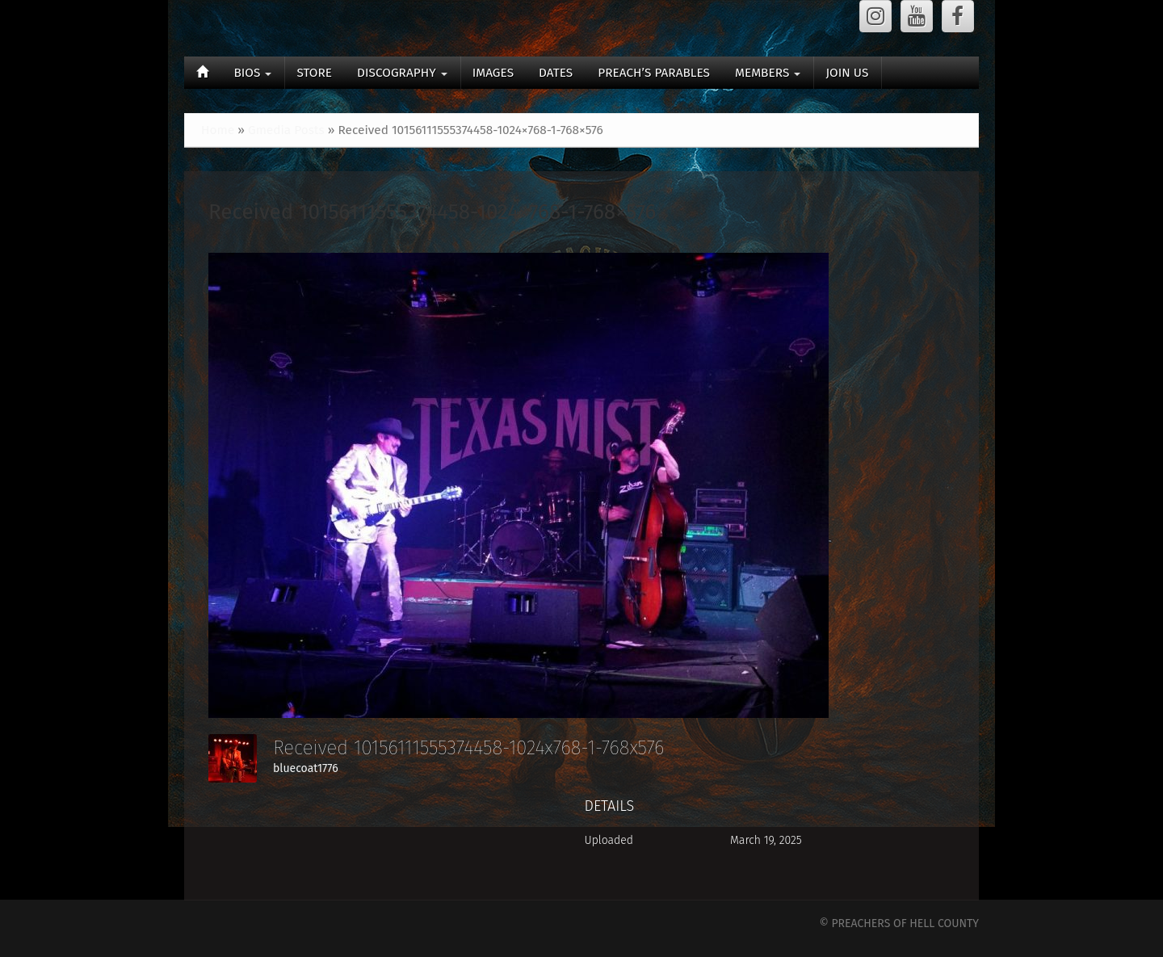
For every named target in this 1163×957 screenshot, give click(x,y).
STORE (314, 72)
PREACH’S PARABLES (654, 72)
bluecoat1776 (305, 768)
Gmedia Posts (286, 130)
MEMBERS (767, 72)
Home (217, 130)
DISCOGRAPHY (402, 72)
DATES (556, 72)
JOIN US (846, 72)
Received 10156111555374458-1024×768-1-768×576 (432, 212)
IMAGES (493, 72)
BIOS (252, 72)
